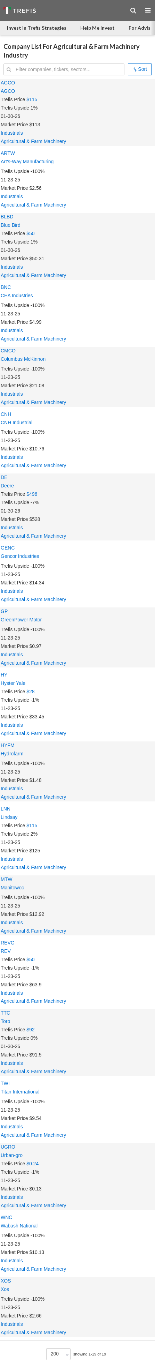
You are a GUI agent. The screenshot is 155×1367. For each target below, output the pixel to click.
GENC (8, 548)
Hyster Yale (13, 683)
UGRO (8, 1147)
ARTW (8, 153)
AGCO (8, 82)
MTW (6, 879)
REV (6, 951)
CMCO (8, 350)
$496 (31, 494)
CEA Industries (17, 295)
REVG (8, 943)
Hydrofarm (12, 753)
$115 (31, 99)
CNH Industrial (16, 422)
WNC (6, 1217)
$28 (30, 691)
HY (4, 675)
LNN (5, 809)
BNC (6, 287)
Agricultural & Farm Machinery (33, 141)
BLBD (7, 216)
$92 (30, 1029)
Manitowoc (12, 887)
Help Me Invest (97, 28)
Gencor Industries (20, 556)
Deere (7, 485)
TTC (5, 1013)
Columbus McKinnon (23, 359)
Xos (5, 1289)
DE (4, 477)
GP (4, 611)
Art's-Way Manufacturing (27, 161)
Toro (5, 1021)
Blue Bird (11, 225)
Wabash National (19, 1225)
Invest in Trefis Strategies (36, 28)
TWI (5, 1083)
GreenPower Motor (21, 619)
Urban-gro (12, 1155)
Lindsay (9, 817)
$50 (30, 233)
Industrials (12, 133)
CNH (6, 414)
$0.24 (32, 1163)
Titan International (20, 1092)
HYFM (8, 745)
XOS (6, 1281)
